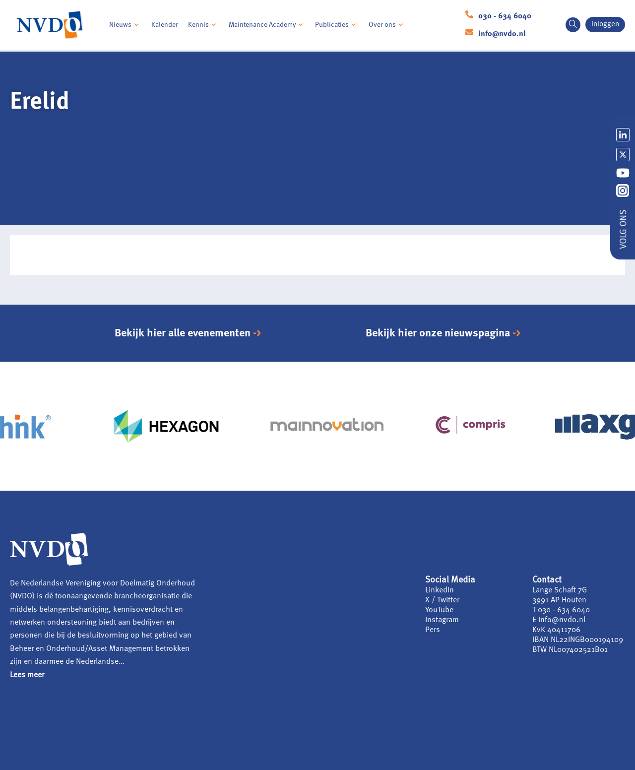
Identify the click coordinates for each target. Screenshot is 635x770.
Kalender (164, 24)
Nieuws (125, 25)
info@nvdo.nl (502, 34)
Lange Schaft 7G (559, 590)
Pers (432, 630)
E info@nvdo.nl (558, 620)
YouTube (439, 610)
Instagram (442, 620)
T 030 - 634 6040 (561, 610)
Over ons (387, 25)
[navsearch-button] (573, 24)
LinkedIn (439, 590)
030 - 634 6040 (504, 16)
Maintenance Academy (267, 25)
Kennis (203, 25)
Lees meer (27, 675)
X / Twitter (442, 600)
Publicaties (337, 25)
